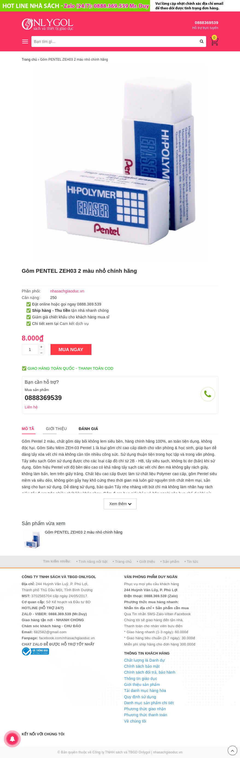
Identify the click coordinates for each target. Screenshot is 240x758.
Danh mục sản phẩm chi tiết (149, 703)
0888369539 (206, 22)
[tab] (28, 428)
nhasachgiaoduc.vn (168, 752)
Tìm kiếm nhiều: (57, 561)
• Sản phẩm (169, 561)
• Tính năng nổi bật (91, 561)
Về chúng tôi (135, 721)
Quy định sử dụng (140, 697)
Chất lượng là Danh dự (144, 660)
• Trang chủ (122, 561)
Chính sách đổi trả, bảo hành (149, 672)
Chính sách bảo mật (142, 666)
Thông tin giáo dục (140, 678)
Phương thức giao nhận (145, 709)
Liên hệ (31, 407)
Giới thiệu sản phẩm (142, 684)
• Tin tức (191, 561)
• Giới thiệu (146, 561)
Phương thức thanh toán (145, 715)
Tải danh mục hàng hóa (145, 690)
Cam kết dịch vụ (74, 323)
